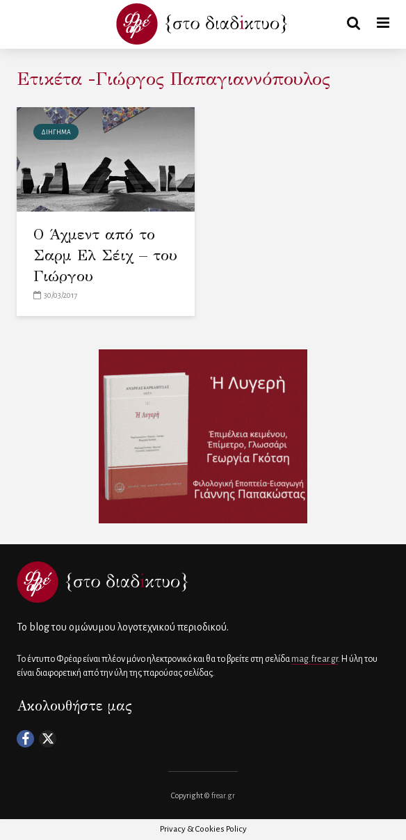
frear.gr (223, 795)
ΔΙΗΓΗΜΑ (56, 132)
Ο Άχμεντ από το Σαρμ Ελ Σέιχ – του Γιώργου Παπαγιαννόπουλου (105, 265)
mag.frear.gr (314, 659)
